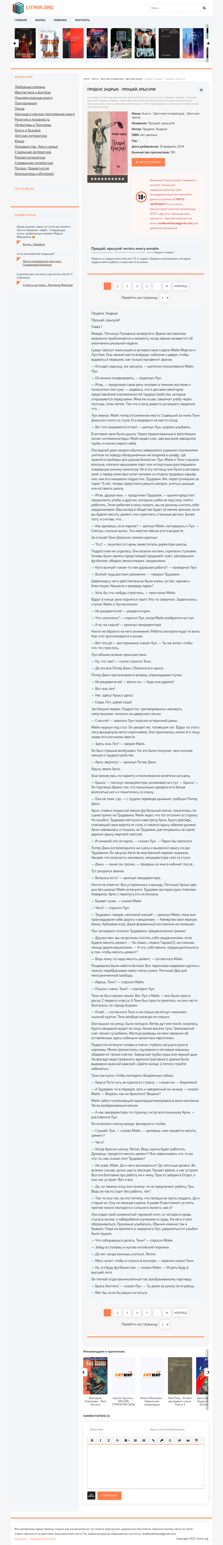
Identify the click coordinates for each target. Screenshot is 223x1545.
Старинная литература (33, 152)
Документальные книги (33, 98)
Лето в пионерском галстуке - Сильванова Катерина (42, 262)
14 (167, 286)
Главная (21, 20)
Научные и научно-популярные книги (45, 114)
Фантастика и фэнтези (33, 92)
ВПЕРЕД (180, 286)
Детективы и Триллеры (33, 125)
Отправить (109, 1495)
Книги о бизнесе (28, 130)
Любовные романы (30, 87)
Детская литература (169, 113)
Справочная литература (34, 163)
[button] (92, 1440)
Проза (19, 108)
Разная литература (30, 157)
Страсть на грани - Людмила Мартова (48, 285)
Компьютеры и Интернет (34, 174)
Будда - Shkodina (34, 244)
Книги (146, 113)
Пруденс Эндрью (154, 129)
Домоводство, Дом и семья (36, 146)
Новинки (60, 20)
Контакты (82, 20)
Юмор (19, 141)
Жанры (40, 20)
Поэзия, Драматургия (32, 168)
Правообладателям (43, 1538)
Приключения (26, 103)
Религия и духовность (32, 119)
